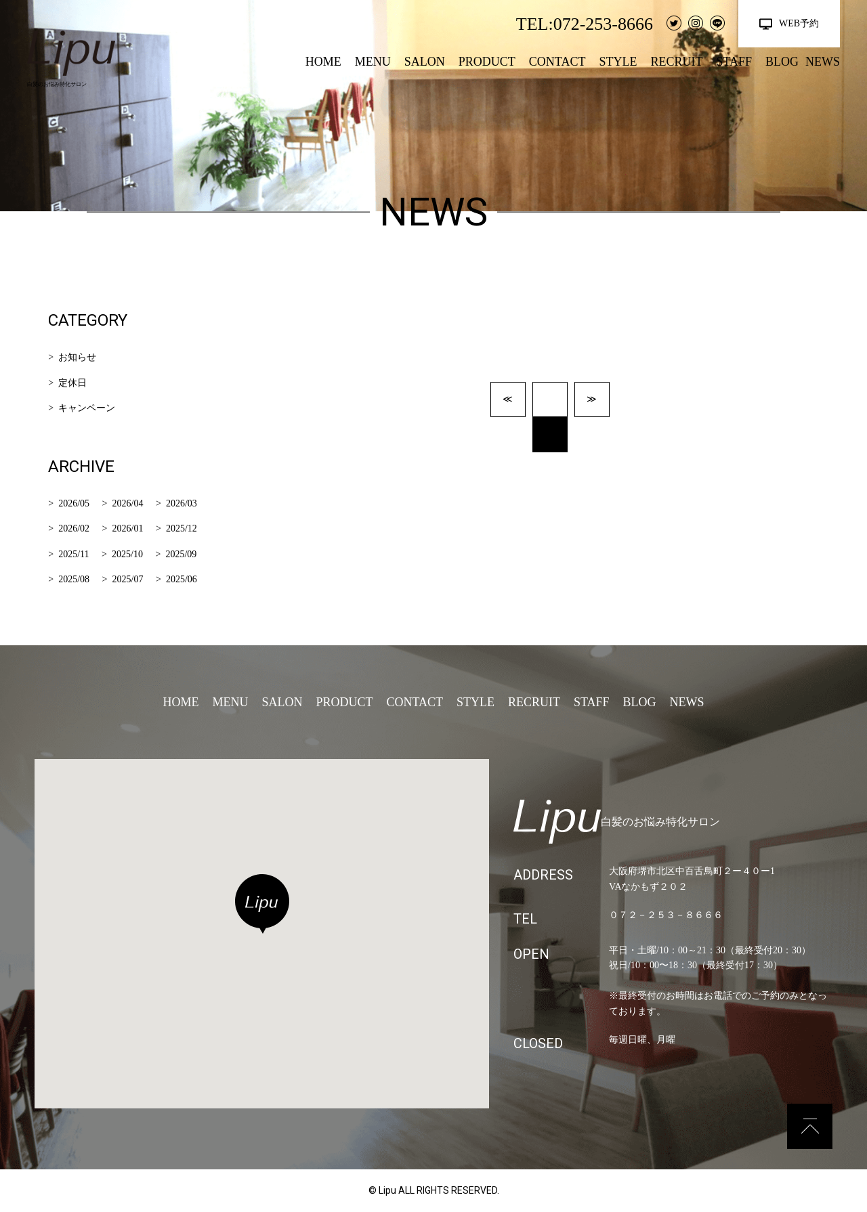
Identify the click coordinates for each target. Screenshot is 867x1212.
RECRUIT (676, 61)
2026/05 (73, 503)
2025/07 (128, 579)
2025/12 (181, 528)
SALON (424, 61)
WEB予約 (799, 23)
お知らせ (77, 357)
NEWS (822, 61)
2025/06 (181, 579)
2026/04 (128, 503)
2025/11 (73, 554)
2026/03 (181, 503)
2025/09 (180, 554)
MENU (373, 61)
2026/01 (128, 528)
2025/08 (73, 579)
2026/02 (73, 528)
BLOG (782, 61)
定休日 (72, 383)
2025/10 (127, 554)
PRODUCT (487, 61)
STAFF (734, 61)
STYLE (618, 61)
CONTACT (557, 61)
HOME (323, 61)
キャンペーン (86, 408)
